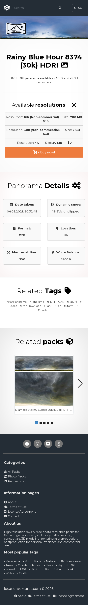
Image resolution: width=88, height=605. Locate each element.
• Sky (59, 565)
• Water (9, 573)
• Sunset (9, 569)
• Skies (48, 565)
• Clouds (21, 565)
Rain (58, 305)
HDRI (51, 301)
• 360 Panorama (70, 561)
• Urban (58, 569)
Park (48, 305)
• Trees (8, 565)
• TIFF (45, 569)
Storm (69, 305)
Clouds (42, 310)
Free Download (31, 305)
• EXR (22, 569)
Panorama (37, 301)
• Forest (35, 565)
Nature (72, 301)
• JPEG (34, 569)
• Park (70, 569)
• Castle (22, 573)
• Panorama (12, 561)
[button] (36, 422)
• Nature (50, 561)
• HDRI (70, 565)
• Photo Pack (32, 561)
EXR (61, 301)
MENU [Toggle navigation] (78, 7)
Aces (14, 305)
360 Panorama (17, 301)
